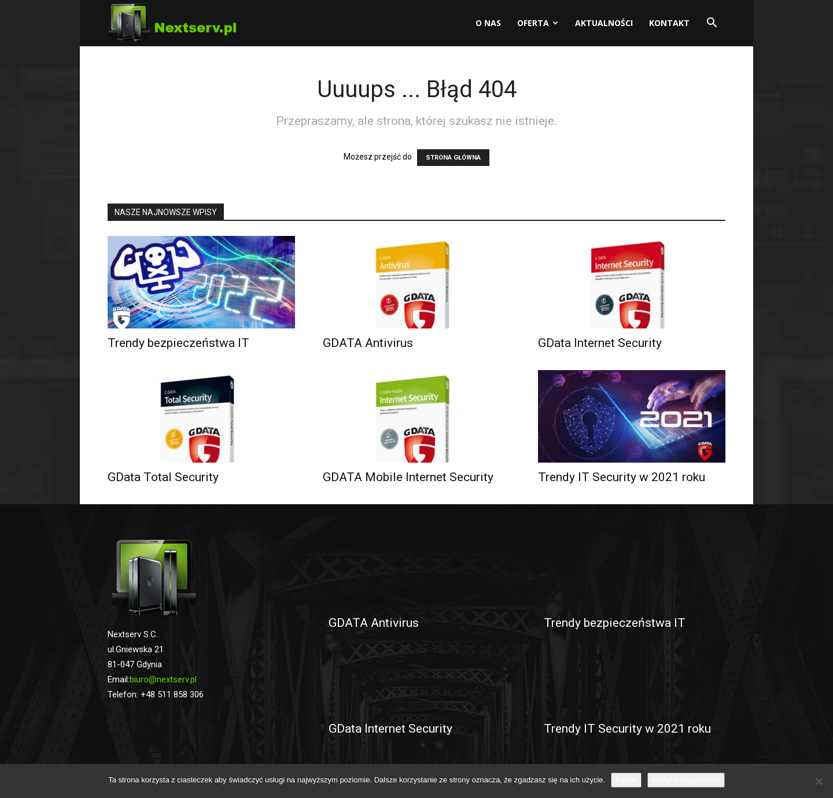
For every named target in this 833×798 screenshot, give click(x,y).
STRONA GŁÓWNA (453, 157)
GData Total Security (163, 477)
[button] (711, 24)
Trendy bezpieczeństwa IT (178, 343)
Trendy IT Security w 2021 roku (621, 477)
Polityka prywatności (686, 779)
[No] (818, 781)
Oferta (537, 22)
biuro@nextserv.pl (163, 679)
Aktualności (604, 22)
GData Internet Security (600, 343)
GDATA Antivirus (368, 343)
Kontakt (669, 22)
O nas (488, 22)
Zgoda (626, 779)
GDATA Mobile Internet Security (408, 477)
